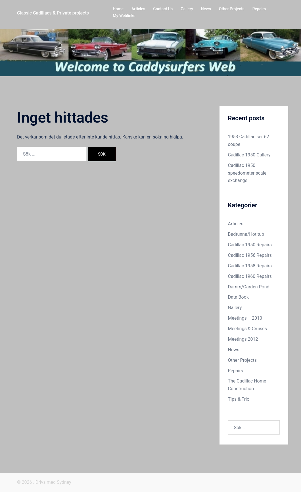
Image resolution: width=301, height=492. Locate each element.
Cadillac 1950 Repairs (250, 244)
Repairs (259, 9)
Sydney (64, 482)
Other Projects (231, 9)
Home (118, 9)
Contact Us (163, 9)
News (206, 9)
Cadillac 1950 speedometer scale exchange (247, 173)
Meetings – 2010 (245, 318)
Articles (138, 9)
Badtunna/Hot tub (246, 234)
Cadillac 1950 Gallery (249, 155)
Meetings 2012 (243, 339)
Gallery (187, 9)
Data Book (238, 297)
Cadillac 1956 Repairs (250, 255)
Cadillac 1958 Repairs (250, 265)
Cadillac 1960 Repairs (250, 276)
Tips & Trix (238, 399)
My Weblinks (124, 15)
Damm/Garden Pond (248, 287)
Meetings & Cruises (247, 328)
